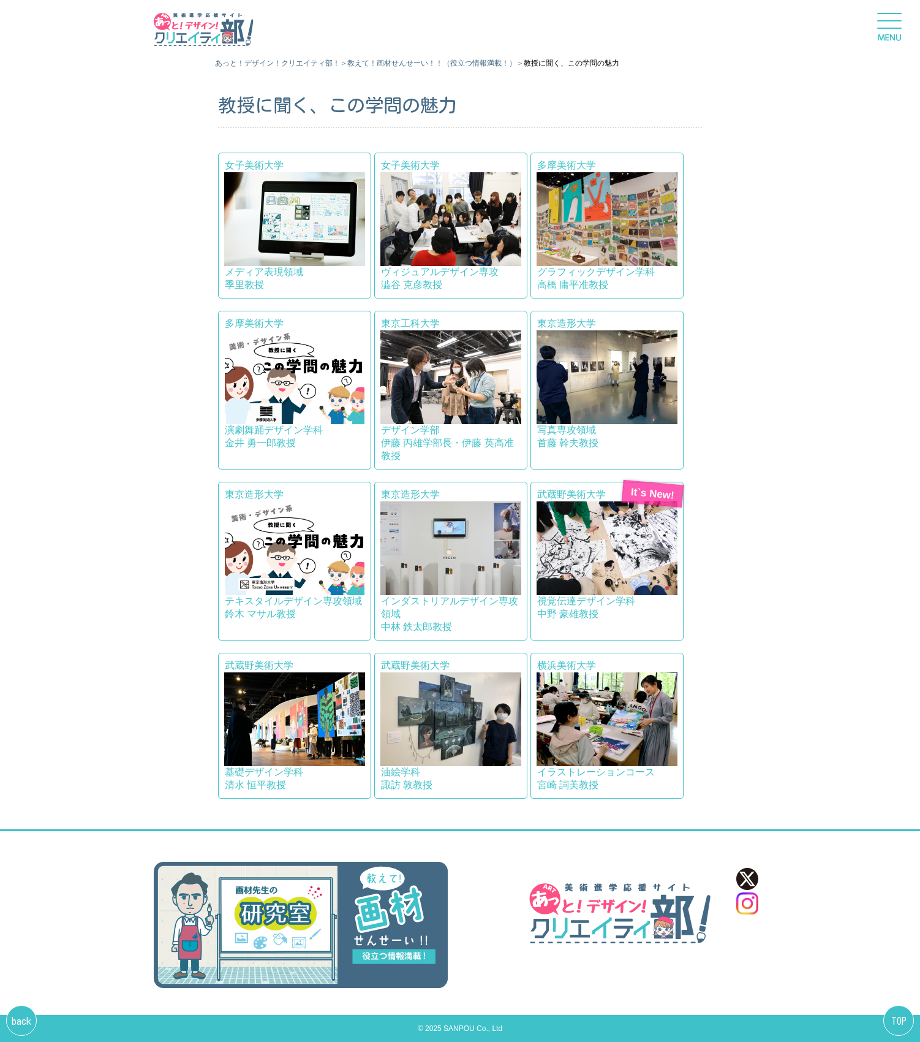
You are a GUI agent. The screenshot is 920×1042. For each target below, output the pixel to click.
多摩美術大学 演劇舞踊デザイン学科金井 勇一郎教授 (294, 383)
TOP (899, 1021)
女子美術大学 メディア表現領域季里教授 (294, 225)
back (21, 1021)
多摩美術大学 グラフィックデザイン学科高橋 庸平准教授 (607, 225)
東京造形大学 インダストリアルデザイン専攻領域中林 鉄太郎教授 (451, 560)
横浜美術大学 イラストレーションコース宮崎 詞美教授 (607, 725)
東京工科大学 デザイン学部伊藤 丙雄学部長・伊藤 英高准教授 (451, 389)
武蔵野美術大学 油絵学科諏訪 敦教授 (451, 725)
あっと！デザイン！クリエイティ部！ (277, 63)
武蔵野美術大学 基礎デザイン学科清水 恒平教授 (294, 725)
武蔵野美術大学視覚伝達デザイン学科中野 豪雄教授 (607, 554)
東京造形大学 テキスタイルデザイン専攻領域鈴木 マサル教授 (294, 554)
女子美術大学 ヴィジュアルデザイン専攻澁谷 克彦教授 (451, 225)
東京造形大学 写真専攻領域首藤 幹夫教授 (607, 383)
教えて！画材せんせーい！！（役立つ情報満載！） (431, 63)
